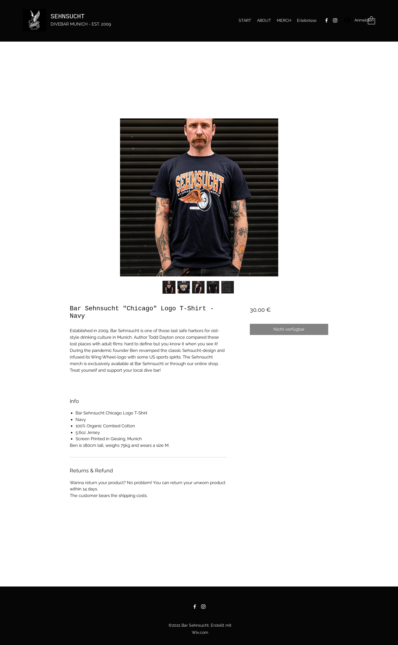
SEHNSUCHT (68, 16)
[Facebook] (326, 20)
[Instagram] (335, 20)
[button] (371, 20)
